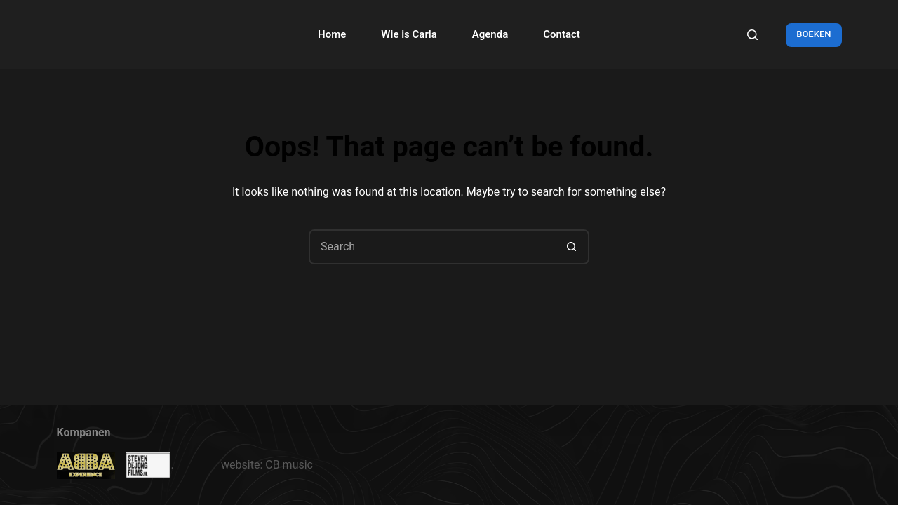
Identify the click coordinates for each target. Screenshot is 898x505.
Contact (561, 34)
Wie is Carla (408, 34)
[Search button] (571, 246)
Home (332, 34)
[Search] (752, 34)
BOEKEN (813, 34)
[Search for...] (431, 246)
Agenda (490, 34)
